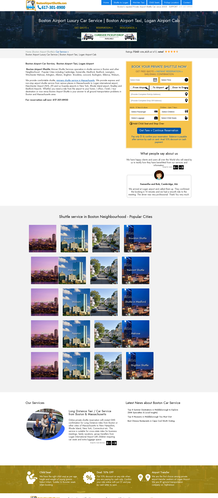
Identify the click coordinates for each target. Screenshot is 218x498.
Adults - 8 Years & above (139, 107)
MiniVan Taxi (138, 2)
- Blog (109, 475)
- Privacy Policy (75, 475)
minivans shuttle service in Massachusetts (75, 80)
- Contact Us (111, 472)
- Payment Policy (76, 470)
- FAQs (71, 478)
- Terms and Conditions (79, 472)
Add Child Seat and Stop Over (147, 123)
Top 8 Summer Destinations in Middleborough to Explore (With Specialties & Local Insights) (153, 378)
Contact (186, 2)
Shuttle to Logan (121, 2)
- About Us (111, 470)
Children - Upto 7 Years (168, 107)
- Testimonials (74, 483)
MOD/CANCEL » (128, 27)
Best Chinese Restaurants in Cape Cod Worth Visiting (151, 388)
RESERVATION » (104, 27)
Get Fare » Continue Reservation (158, 130)
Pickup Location (171, 2)
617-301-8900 (185, 6)
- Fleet (109, 481)
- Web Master (74, 481)
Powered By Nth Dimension (129, 495)
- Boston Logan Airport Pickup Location (124, 478)
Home (106, 2)
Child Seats (154, 2)
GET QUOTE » (82, 27)
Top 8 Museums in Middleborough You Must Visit (150, 384)
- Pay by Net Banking (78, 486)
